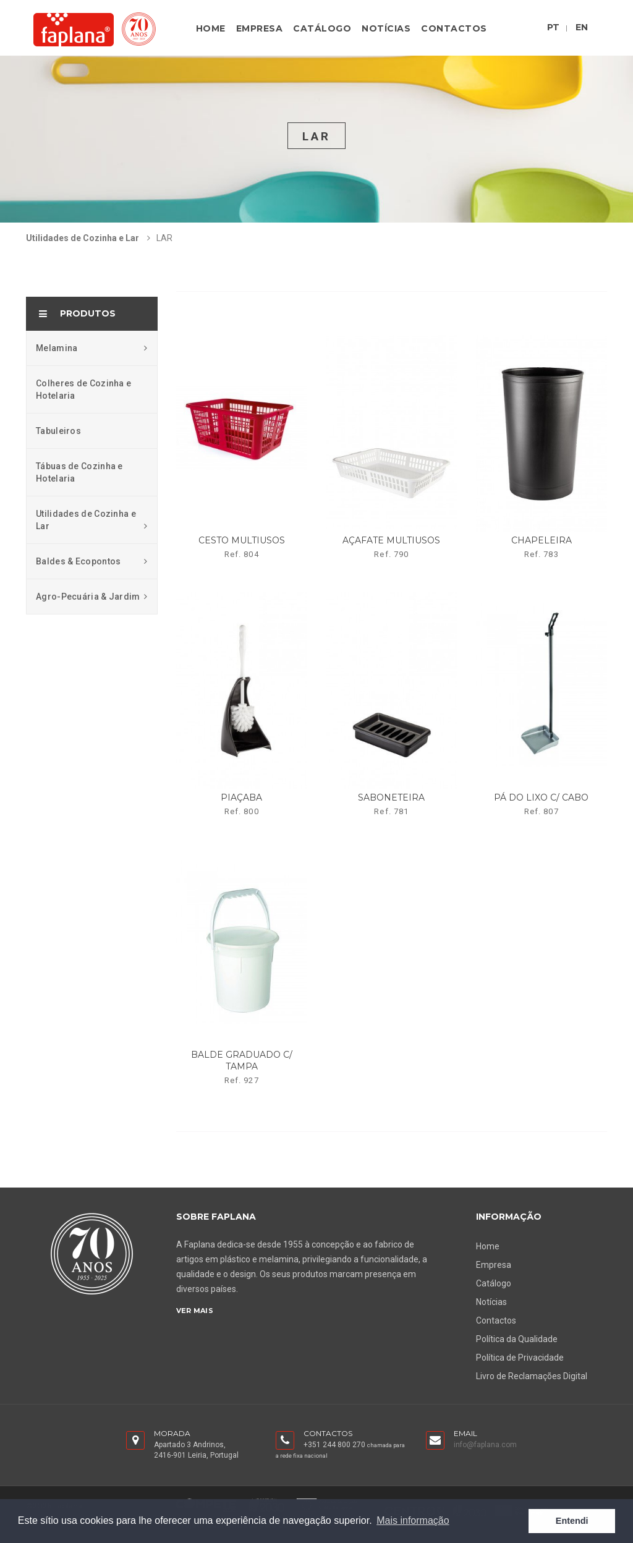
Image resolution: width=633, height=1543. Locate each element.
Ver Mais (194, 1310)
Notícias (386, 28)
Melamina (92, 348)
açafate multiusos (391, 540)
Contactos (454, 28)
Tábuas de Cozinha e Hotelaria (79, 472)
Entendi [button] (572, 1521)
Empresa (259, 28)
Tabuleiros (58, 431)
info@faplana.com (485, 1444)
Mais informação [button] (412, 1520)
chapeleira (541, 540)
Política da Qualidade (517, 1339)
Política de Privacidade (520, 1357)
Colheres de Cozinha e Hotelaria (83, 389)
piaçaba (241, 797)
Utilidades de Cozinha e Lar (82, 238)
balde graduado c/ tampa (241, 1060)
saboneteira (391, 797)
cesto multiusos (241, 540)
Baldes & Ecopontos (92, 561)
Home (211, 28)
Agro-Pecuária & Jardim (92, 596)
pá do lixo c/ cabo (541, 797)
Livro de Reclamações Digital (531, 1376)
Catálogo (322, 28)
